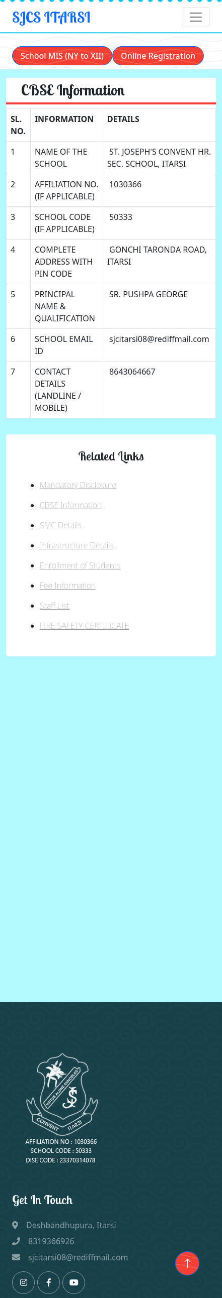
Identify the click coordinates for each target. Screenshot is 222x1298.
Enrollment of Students (80, 565)
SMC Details (61, 525)
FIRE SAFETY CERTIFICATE (84, 625)
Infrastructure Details (77, 545)
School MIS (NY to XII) (62, 55)
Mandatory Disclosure (78, 485)
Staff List (54, 605)
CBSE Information (71, 505)
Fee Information (68, 585)
